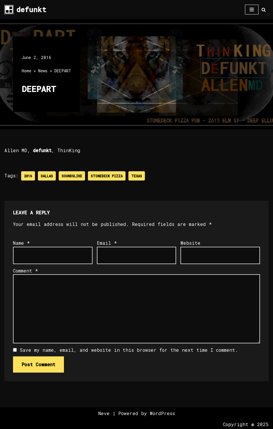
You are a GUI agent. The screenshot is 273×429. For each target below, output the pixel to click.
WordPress (162, 413)
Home (26, 70)
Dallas (47, 176)
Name (21, 243)
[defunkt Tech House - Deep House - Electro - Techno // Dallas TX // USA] (25, 9)
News (42, 70)
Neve (104, 413)
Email (107, 243)
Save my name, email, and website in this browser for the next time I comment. (129, 350)
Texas (136, 176)
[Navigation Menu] (252, 9)
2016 (28, 176)
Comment (25, 271)
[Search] (263, 10)
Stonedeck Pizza (107, 176)
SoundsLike (72, 176)
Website (190, 243)
